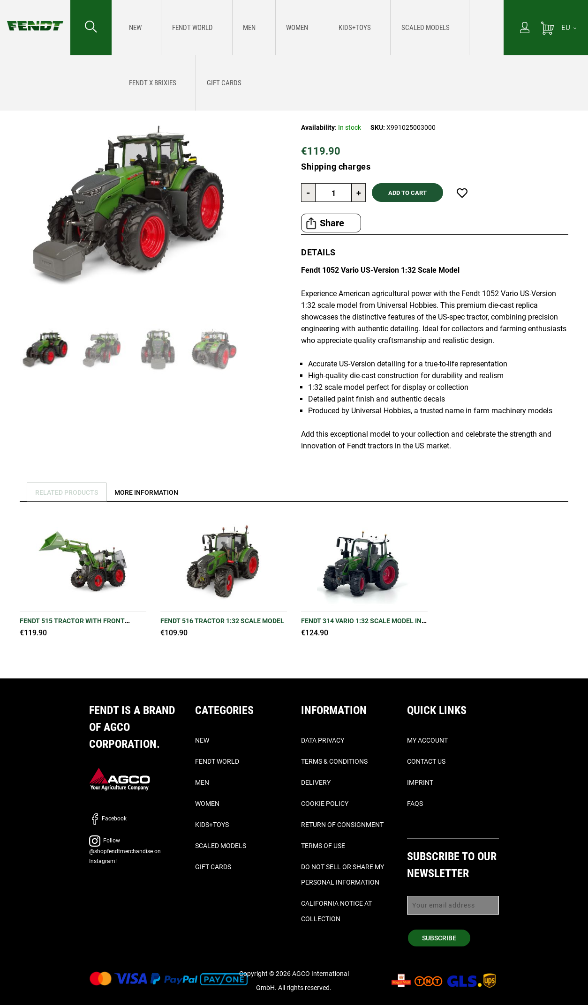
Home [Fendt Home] (15, 68)
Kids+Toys (212, 824)
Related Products (69, 492)
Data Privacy (322, 740)
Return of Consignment (342, 824)
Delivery (316, 782)
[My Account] (524, 28)
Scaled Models (220, 845)
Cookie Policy (324, 803)
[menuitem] (131, 27)
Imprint (420, 782)
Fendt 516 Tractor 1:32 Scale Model (222, 621)
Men (202, 782)
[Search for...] (91, 28)
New (202, 740)
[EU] (568, 27)
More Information (155, 492)
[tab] (66, 492)
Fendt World (217, 761)
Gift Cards (213, 867)
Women (207, 803)
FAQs (415, 803)
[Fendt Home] (35, 16)
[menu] (308, 27)
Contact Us (426, 761)
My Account (427, 740)
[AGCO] (119, 778)
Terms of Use (323, 845)
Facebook (108, 818)
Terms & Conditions (334, 761)
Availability (318, 127)
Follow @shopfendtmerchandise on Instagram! (125, 850)
